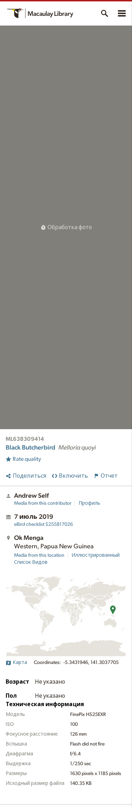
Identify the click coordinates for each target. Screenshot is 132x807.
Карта (16, 662)
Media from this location (39, 555)
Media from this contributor (42, 503)
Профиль (89, 503)
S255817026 (43, 524)
